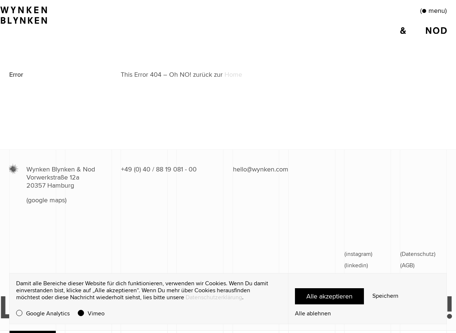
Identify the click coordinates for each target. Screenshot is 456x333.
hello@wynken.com (260, 169)
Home (233, 74)
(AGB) (407, 265)
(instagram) (358, 254)
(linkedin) (356, 265)
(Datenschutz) (417, 254)
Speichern (385, 296)
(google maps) (46, 200)
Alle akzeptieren (329, 296)
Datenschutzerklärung (214, 297)
